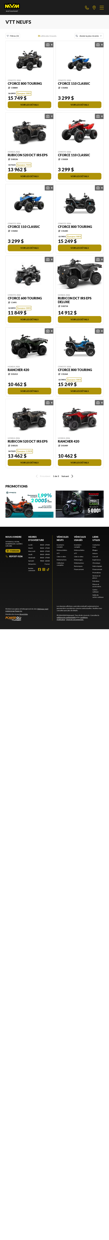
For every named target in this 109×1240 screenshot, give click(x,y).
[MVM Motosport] (12, 7)
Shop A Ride (23, 614)
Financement (79, 569)
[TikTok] (48, 569)
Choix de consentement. (75, 620)
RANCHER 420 (18, 370)
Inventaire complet (60, 546)
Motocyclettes (62, 550)
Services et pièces (96, 577)
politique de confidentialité (66, 617)
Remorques (78, 566)
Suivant (68, 476)
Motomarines (62, 560)
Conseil (95, 557)
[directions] (94, 7)
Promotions (96, 573)
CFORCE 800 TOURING (25, 83)
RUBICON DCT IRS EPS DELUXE (74, 300)
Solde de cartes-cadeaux (98, 596)
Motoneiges (78, 560)
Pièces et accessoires (96, 585)
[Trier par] (89, 36)
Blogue (95, 550)
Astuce (95, 553)
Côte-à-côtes (61, 557)
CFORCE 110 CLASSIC (74, 83)
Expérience (96, 560)
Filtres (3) (13, 35)
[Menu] (102, 7)
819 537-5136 (13, 556)
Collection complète (60, 564)
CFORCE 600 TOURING (25, 298)
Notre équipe (97, 566)
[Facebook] (39, 569)
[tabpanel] (39, 554)
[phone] (87, 7)
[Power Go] (28, 618)
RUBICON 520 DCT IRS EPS (27, 155)
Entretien (95, 581)
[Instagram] (43, 569)
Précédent (42, 476)
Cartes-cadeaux (95, 591)
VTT (58, 553)
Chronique (96, 563)
